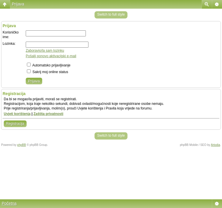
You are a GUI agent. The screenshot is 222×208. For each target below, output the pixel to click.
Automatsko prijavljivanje (49, 65)
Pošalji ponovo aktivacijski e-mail (51, 56)
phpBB (21, 144)
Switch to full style (111, 14)
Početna (9, 203)
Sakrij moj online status (47, 72)
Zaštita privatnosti (48, 114)
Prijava (18, 4)
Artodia (215, 144)
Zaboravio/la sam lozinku (45, 51)
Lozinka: (9, 44)
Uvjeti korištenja (17, 114)
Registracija (15, 124)
